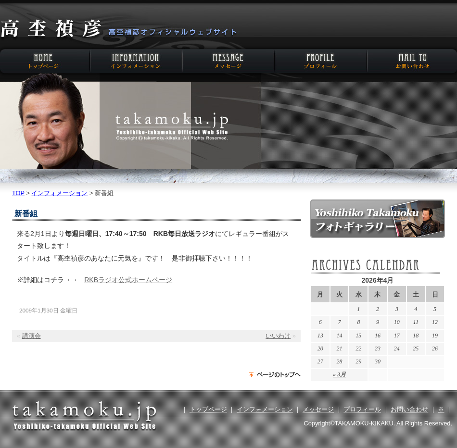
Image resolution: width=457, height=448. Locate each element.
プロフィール (320, 61)
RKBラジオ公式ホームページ (128, 280)
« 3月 (339, 374)
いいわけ (278, 335)
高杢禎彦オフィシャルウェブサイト (118, 29)
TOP (18, 193)
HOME (45, 61)
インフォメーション (137, 61)
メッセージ (228, 61)
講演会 (31, 335)
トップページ (208, 409)
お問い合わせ (411, 61)
